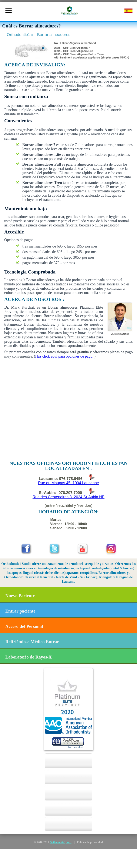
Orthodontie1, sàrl (60, 842)
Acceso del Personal (24, 626)
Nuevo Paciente (20, 595)
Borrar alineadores (53, 35)
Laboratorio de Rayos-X (28, 657)
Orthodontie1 (20, 35)
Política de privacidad (90, 842)
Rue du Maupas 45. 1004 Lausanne (68, 483)
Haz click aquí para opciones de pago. (64, 356)
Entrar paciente (20, 611)
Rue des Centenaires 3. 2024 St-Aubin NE (68, 497)
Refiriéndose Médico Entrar (32, 641)
